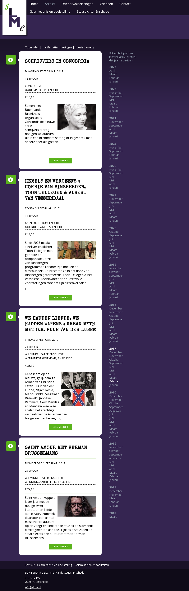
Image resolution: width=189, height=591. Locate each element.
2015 (112, 443)
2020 (112, 228)
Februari (114, 78)
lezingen (67, 47)
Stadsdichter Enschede (93, 11)
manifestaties (50, 47)
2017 (112, 348)
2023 (112, 144)
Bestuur (30, 565)
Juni (111, 177)
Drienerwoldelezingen (77, 4)
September (116, 96)
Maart (113, 74)
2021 (112, 195)
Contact (125, 4)
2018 (112, 305)
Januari (113, 81)
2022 (112, 166)
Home (34, 4)
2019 (112, 264)
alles (36, 47)
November (115, 92)
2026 (112, 67)
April (112, 70)
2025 (112, 89)
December (115, 308)
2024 (112, 118)
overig (90, 47)
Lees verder (60, 160)
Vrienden (106, 4)
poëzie (79, 47)
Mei (111, 100)
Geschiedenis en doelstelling (50, 11)
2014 (112, 487)
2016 (112, 392)
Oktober (114, 231)
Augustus (115, 410)
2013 (112, 513)
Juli (111, 239)
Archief (50, 4)
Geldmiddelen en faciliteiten (92, 565)
